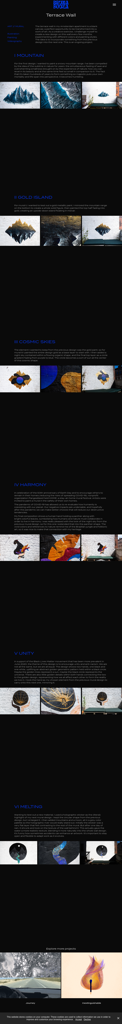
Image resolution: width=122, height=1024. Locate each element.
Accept (78, 1019)
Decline (87, 1019)
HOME (53, 498)
